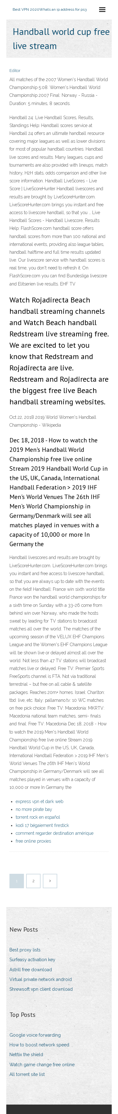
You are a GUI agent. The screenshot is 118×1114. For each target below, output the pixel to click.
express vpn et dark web (39, 801)
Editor (14, 70)
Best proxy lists (25, 949)
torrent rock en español (38, 817)
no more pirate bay (34, 809)
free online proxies (33, 841)
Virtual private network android (40, 979)
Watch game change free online (42, 1064)
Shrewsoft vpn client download (41, 989)
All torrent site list (27, 1074)
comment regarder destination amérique (54, 833)
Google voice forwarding (35, 1035)
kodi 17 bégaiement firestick (42, 825)
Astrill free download (30, 969)
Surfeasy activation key (32, 959)
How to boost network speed (39, 1044)
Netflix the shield (26, 1054)
